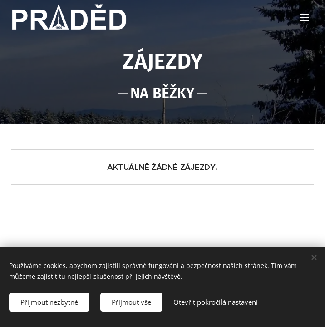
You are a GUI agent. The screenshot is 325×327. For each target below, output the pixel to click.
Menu (304, 17)
